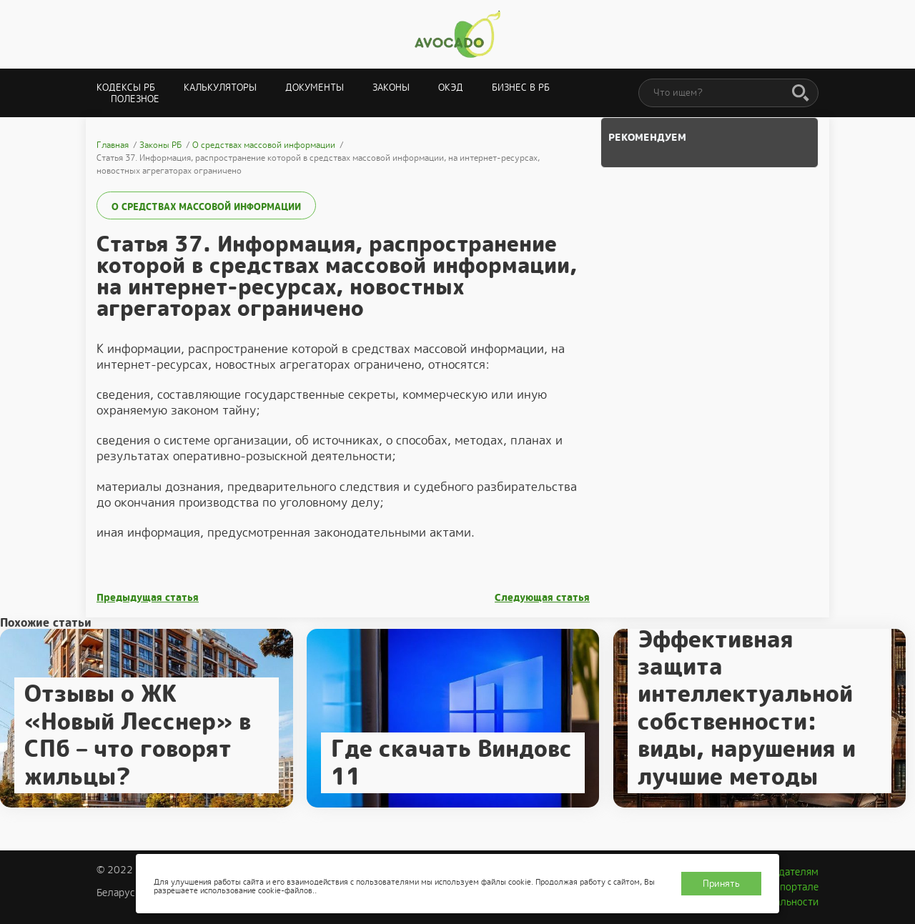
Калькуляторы (220, 87)
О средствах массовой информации (206, 207)
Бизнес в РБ (521, 87)
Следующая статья (542, 598)
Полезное (135, 99)
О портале (794, 887)
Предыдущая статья (148, 598)
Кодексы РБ (126, 87)
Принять (721, 883)
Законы (391, 87)
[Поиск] (800, 93)
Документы (314, 87)
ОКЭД (450, 87)
